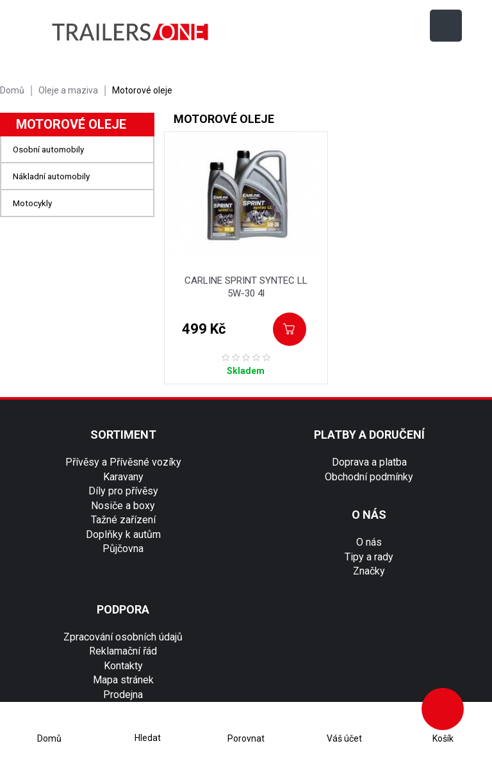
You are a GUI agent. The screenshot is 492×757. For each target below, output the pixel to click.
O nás (369, 542)
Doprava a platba (369, 462)
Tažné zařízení (123, 520)
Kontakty (123, 666)
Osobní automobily (48, 149)
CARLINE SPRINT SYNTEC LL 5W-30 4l (246, 287)
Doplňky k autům (123, 534)
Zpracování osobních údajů (123, 637)
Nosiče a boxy (123, 506)
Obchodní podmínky (369, 477)
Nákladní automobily (51, 176)
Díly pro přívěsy (123, 491)
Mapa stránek (123, 680)
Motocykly (32, 203)
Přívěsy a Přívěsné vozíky (123, 462)
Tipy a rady (369, 557)
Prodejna (123, 694)
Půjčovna (123, 548)
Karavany (123, 477)
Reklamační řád (123, 651)
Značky (369, 571)
